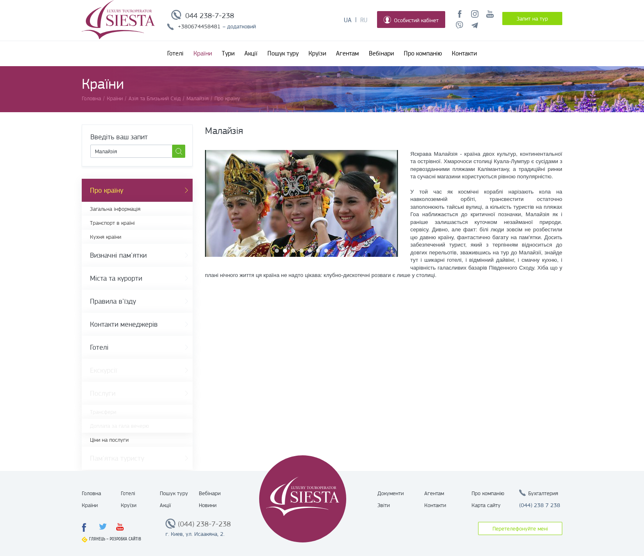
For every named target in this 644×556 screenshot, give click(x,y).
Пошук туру (283, 53)
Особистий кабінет (411, 19)
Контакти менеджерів (124, 324)
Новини (207, 505)
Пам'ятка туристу (117, 458)
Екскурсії (103, 370)
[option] (301, 203)
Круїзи (317, 53)
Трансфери (103, 411)
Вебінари (381, 53)
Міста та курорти (116, 278)
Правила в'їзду (113, 301)
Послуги (102, 393)
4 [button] (301, 251)
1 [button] (277, 251)
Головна (91, 493)
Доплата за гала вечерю (119, 425)
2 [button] (285, 251)
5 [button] (310, 251)
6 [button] (318, 251)
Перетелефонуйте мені (520, 528)
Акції (251, 53)
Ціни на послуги (109, 439)
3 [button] (293, 251)
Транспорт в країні (112, 222)
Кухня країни (105, 236)
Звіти (383, 505)
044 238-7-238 (209, 16)
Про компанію (423, 53)
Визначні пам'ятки (118, 255)
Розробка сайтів (125, 539)
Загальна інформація (115, 208)
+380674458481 (199, 26)
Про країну (106, 190)
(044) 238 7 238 (539, 505)
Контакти (464, 53)
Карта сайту (486, 505)
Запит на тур (532, 18)
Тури (228, 53)
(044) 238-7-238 (204, 524)
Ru (364, 20)
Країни (202, 53)
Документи (390, 493)
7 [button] (326, 251)
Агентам (347, 53)
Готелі (175, 53)
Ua (348, 20)
